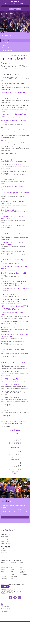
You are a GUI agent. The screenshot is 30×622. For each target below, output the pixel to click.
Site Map (3, 548)
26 (14, 443)
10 (11, 440)
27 (16, 443)
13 (16, 440)
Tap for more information (8, 33)
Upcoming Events (6, 40)
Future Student (4, 536)
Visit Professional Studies (7, 556)
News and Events (6, 35)
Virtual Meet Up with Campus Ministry (13, 422)
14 (18, 440)
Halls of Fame (3, 581)
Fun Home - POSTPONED (10, 378)
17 (16, 454)
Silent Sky (4, 127)
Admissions (3, 569)
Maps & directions (15, 611)
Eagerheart (4, 411)
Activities (2, 565)
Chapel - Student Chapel (9, 210)
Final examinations (7, 415)
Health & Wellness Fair (8, 153)
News (3, 38)
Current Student (4, 538)
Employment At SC (4, 578)
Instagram (19, 597)
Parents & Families (5, 543)
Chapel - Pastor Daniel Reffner (11, 99)
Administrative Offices (5, 567)
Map (5, 3)
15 (20, 440)
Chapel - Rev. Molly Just (9, 356)
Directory (12, 3)
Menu (27, 14)
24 (11, 443)
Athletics (2, 574)
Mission (12, 569)
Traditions (22, 567)
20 (16, 442)
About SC (3, 562)
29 (20, 443)
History (11, 565)
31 (20, 469)
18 (12, 442)
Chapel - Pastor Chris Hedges (11, 147)
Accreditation (4, 550)
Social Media (5, 43)
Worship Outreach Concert (10, 328)
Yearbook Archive (23, 577)
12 (14, 440)
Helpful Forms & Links (14, 564)
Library (11, 567)
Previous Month (15, 430)
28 (18, 443)
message (10, 611)
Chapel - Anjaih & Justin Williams (12, 186)
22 (20, 442)
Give (18, 8)
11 (18, 453)
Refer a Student (13, 576)
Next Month (15, 472)
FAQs (2, 580)
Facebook (10, 597)
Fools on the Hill (6, 160)
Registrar (12, 578)
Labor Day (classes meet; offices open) (14, 92)
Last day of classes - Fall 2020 (11, 404)
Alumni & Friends (5, 541)
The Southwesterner (7, 50)
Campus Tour (3, 576)
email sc (5, 586)
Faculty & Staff (4, 539)
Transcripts (22, 569)
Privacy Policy (4, 552)
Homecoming (13, 562)
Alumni (2, 571)
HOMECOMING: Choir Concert (11, 295)
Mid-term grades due (8, 180)
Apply (12, 8)
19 (14, 442)
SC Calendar (20, 3)
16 (9, 442)
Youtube (15, 597)
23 (9, 443)
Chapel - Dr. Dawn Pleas (9, 77)
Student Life (22, 562)
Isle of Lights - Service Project (11, 391)
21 (18, 442)
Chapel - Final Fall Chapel (10, 371)
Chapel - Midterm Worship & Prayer (13, 164)
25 (12, 443)
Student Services (23, 564)
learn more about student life (15, 517)
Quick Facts (12, 574)
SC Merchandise (13, 580)
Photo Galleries (6, 48)
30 (9, 445)
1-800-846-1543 (15, 1)
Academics (3, 564)
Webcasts (4, 45)
